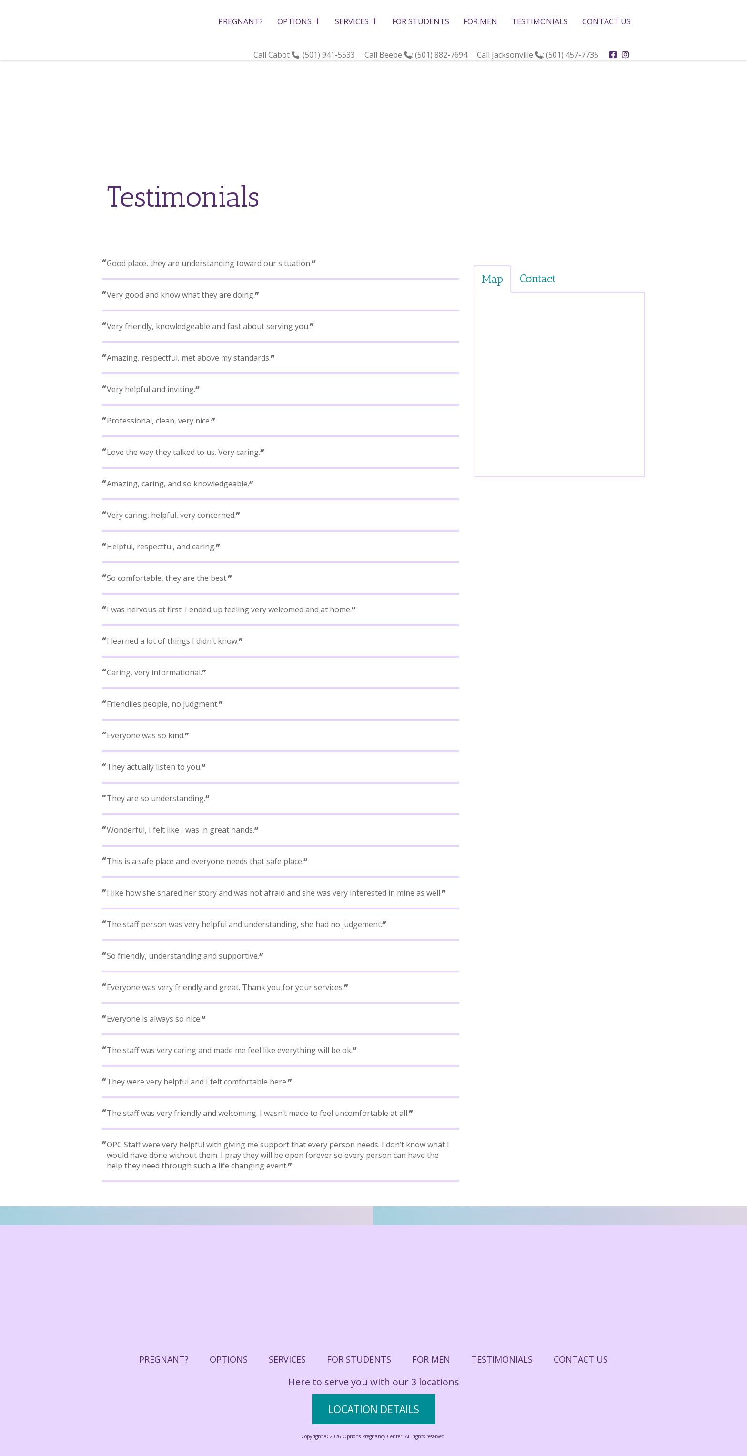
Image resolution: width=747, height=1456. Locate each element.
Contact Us (606, 21)
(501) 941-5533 (330, 55)
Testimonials (540, 21)
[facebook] (613, 54)
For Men (480, 21)
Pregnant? (240, 21)
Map (492, 279)
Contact (538, 278)
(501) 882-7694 (442, 55)
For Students (420, 21)
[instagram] (625, 54)
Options (299, 21)
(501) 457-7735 (573, 55)
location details (373, 1409)
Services (356, 21)
